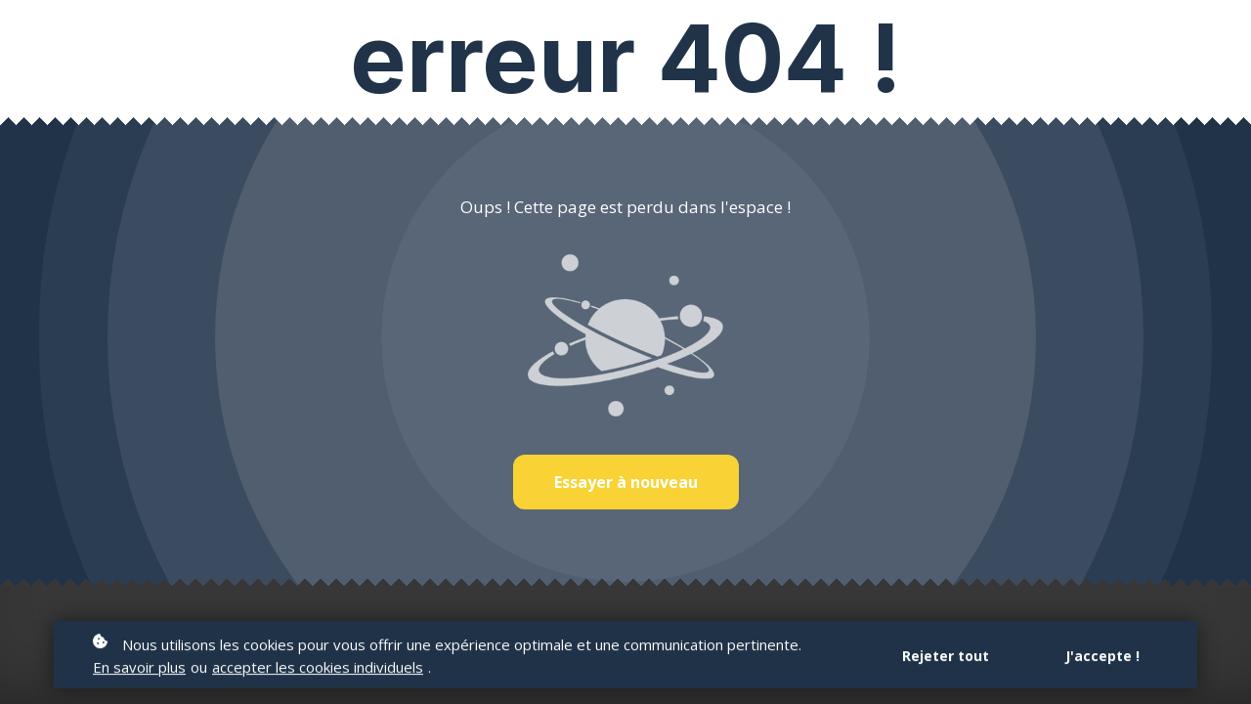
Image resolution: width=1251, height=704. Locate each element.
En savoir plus (139, 669)
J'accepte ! (1102, 657)
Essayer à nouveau (626, 482)
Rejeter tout (945, 657)
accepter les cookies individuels (317, 669)
